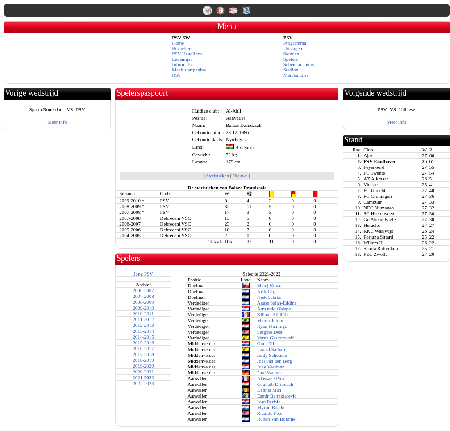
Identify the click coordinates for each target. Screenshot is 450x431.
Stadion (291, 69)
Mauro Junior (270, 320)
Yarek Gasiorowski (276, 337)
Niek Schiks (269, 297)
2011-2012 (143, 319)
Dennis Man (269, 390)
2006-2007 (143, 290)
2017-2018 (143, 354)
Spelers (290, 59)
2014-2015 (143, 336)
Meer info (57, 122)
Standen (291, 53)
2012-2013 (143, 325)
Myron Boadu (270, 407)
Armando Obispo (274, 308)
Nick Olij (266, 291)
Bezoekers (182, 48)
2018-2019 (143, 360)
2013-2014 (143, 331)
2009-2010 (143, 307)
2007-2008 (143, 296)
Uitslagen (292, 48)
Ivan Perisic (268, 401)
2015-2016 (143, 342)
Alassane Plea (270, 378)
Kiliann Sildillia (273, 314)
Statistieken (217, 175)
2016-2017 (143, 348)
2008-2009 (143, 302)
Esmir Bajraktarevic (276, 395)
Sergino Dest (270, 332)
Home (178, 43)
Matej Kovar (269, 285)
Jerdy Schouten (272, 355)
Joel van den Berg (274, 361)
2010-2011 (143, 313)
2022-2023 (143, 383)
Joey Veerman (271, 366)
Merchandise (296, 75)
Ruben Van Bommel (277, 419)
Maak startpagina (189, 69)
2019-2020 (143, 365)
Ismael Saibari (271, 349)
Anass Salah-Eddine (277, 302)
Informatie (182, 64)
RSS (176, 75)
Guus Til (265, 343)
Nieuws (240, 175)
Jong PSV (143, 273)
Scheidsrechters (298, 64)
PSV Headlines (187, 53)
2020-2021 (143, 371)
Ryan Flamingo (272, 326)
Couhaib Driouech (275, 384)
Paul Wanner (269, 372)
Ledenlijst (182, 59)
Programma (294, 43)
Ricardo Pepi (270, 413)
